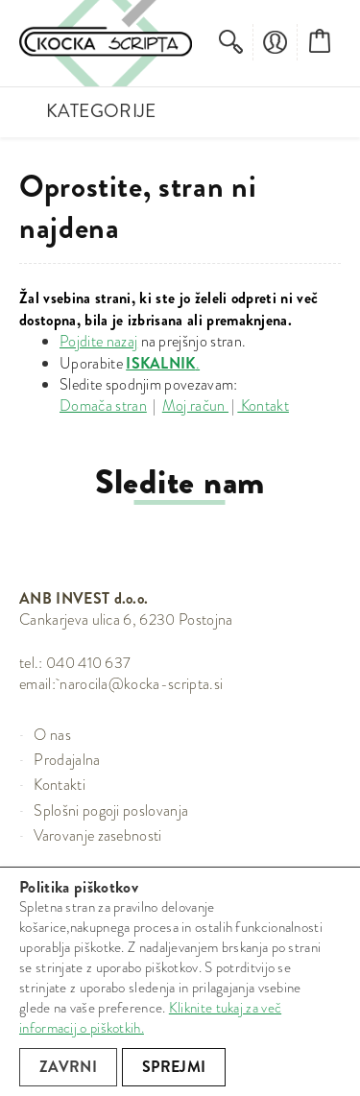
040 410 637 (89, 663)
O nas (52, 735)
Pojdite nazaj (98, 341)
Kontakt (263, 405)
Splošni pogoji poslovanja (111, 810)
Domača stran (103, 405)
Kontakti (59, 785)
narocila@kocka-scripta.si (141, 684)
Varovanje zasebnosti (97, 835)
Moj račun (195, 405)
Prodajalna (67, 760)
